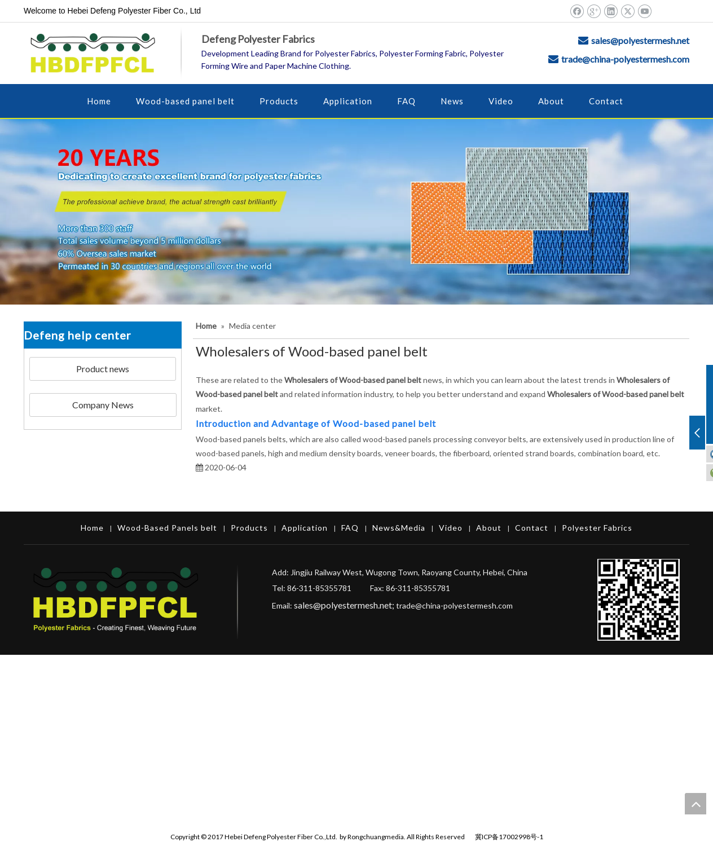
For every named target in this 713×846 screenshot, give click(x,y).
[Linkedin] (611, 11)
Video (451, 527)
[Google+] (594, 11)
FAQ (350, 527)
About (488, 527)
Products (249, 527)
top (695, 803)
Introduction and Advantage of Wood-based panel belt (316, 423)
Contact (531, 527)
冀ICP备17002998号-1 (509, 836)
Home (92, 527)
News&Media (398, 527)
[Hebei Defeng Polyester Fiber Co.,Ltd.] (356, 212)
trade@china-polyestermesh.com (625, 59)
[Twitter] (627, 11)
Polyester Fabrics (597, 527)
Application (304, 527)
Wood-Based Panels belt (167, 527)
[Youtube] (644, 11)
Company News (103, 404)
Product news (102, 368)
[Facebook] (577, 11)
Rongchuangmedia (375, 836)
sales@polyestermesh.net (640, 40)
